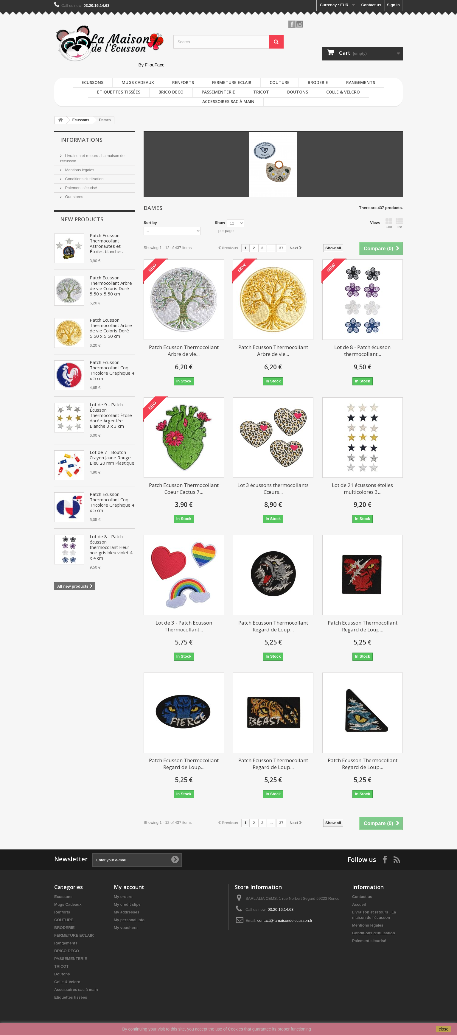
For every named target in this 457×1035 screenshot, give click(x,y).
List (399, 223)
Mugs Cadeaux (138, 82)
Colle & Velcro (343, 92)
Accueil (359, 904)
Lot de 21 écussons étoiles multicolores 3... (362, 488)
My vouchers (125, 927)
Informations (81, 139)
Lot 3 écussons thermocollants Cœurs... (273, 488)
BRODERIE (318, 82)
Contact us (371, 5)
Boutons (297, 92)
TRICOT (261, 92)
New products (81, 219)
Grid (389, 223)
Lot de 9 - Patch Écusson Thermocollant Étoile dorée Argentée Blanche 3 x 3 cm (111, 415)
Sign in (393, 5)
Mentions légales (79, 170)
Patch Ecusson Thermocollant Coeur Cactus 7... (184, 488)
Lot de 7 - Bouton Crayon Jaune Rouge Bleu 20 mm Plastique (112, 457)
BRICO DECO (171, 92)
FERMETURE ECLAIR (231, 82)
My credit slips (127, 904)
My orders (123, 896)
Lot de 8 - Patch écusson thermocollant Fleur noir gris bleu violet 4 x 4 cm (111, 547)
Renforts (183, 82)
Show (220, 222)
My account (129, 887)
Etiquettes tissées (118, 92)
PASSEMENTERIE (218, 92)
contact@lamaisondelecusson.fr (284, 920)
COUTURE (280, 82)
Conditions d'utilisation (84, 179)
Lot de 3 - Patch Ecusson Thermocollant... (184, 626)
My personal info (129, 920)
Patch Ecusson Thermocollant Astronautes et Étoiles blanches (106, 243)
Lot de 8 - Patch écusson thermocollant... (362, 350)
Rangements (360, 82)
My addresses (126, 912)
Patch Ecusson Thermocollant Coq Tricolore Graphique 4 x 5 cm (112, 370)
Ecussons (92, 82)
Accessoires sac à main (228, 101)
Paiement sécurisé (80, 188)
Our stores (73, 196)
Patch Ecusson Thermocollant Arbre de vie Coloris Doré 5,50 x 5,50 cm (111, 286)
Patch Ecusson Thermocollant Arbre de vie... (184, 350)
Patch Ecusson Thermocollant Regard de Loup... (273, 626)
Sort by (150, 222)
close (444, 1029)
